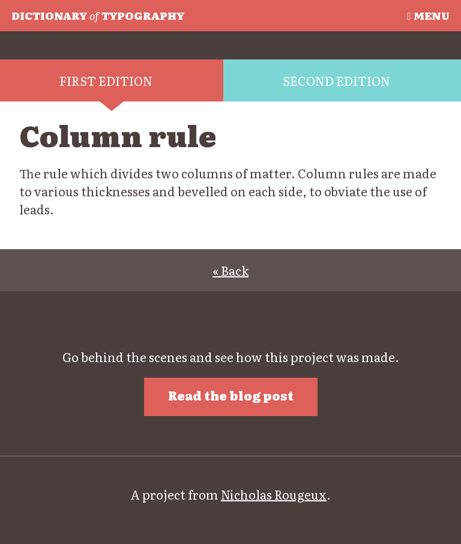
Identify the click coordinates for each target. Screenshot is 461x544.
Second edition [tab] (336, 80)
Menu (428, 15)
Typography (97, 15)
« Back (230, 270)
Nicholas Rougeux (274, 494)
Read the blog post (231, 395)
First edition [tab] (105, 80)
